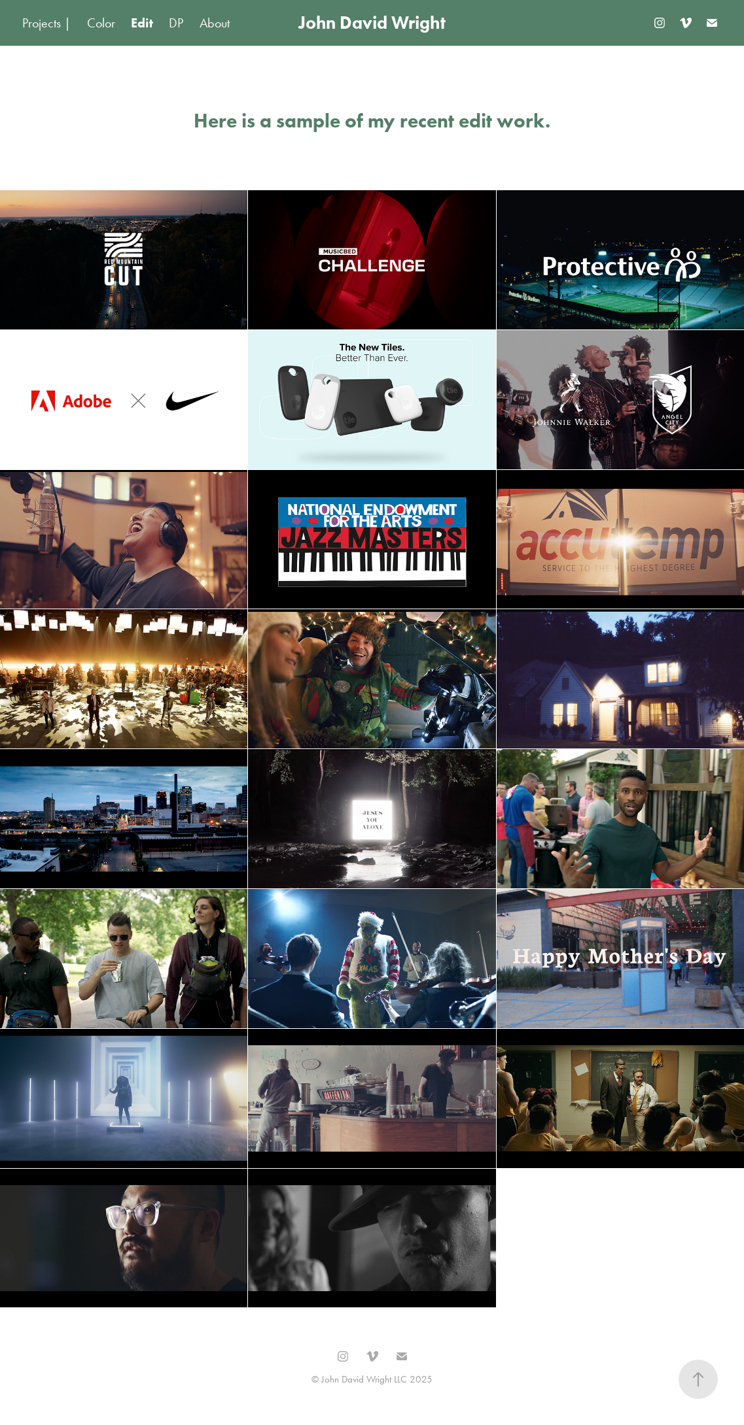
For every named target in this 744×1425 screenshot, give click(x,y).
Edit (142, 23)
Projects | (46, 23)
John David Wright (372, 22)
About (215, 23)
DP (176, 23)
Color (101, 23)
